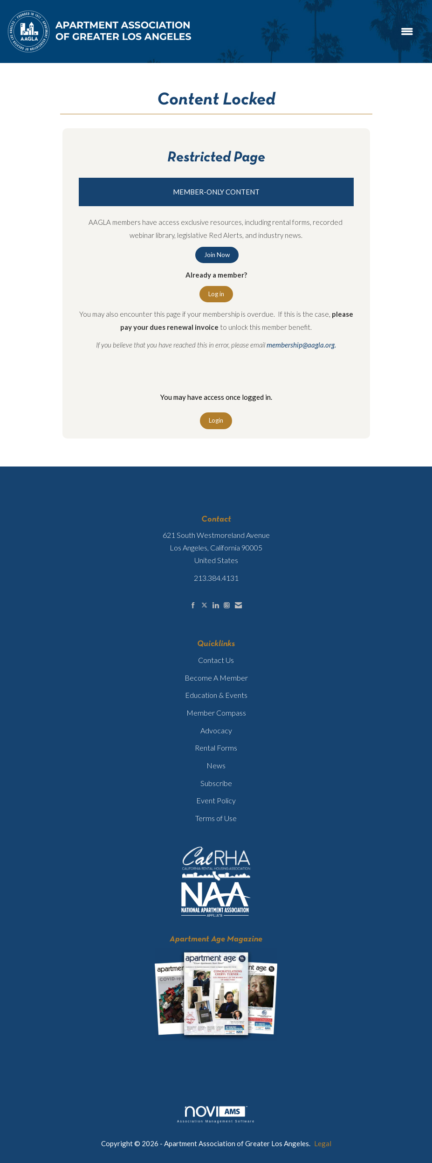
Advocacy (216, 730)
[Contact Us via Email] (238, 605)
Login (216, 420)
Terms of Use (216, 818)
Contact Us (216, 659)
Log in (216, 294)
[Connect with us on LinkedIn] (215, 605)
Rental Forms (216, 747)
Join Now (217, 254)
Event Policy (216, 800)
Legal (322, 1143)
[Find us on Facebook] (193, 605)
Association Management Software (216, 1114)
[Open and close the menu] (308, 31)
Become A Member (216, 677)
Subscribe (216, 783)
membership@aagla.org (301, 345)
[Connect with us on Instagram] (227, 605)
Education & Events (216, 694)
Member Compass (216, 712)
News (216, 765)
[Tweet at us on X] (204, 605)
